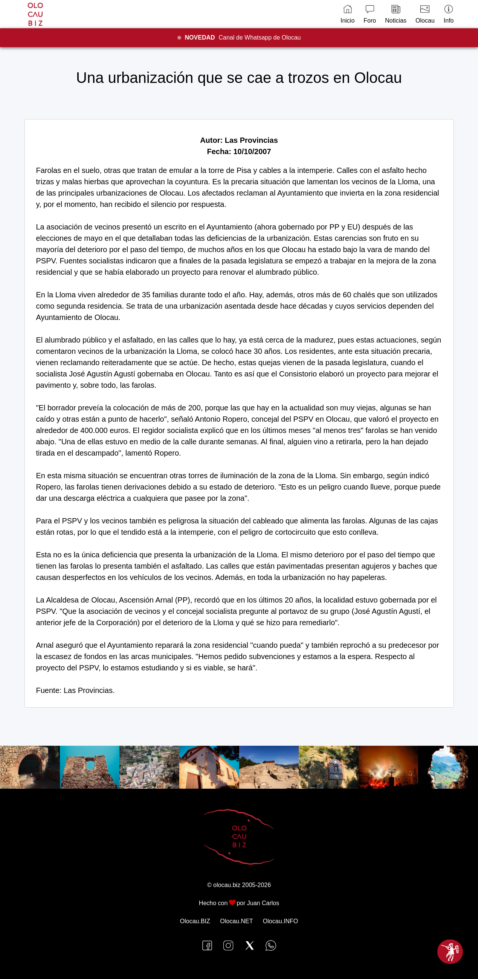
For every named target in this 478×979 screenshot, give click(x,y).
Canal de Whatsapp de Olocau (243, 37)
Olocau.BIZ (195, 921)
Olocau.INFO (280, 921)
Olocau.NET (236, 921)
